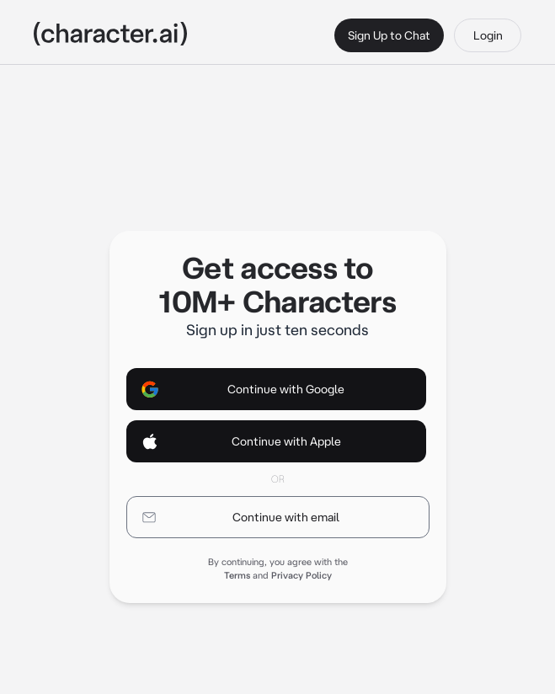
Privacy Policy (301, 575)
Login (488, 35)
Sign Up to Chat (389, 35)
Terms (237, 575)
